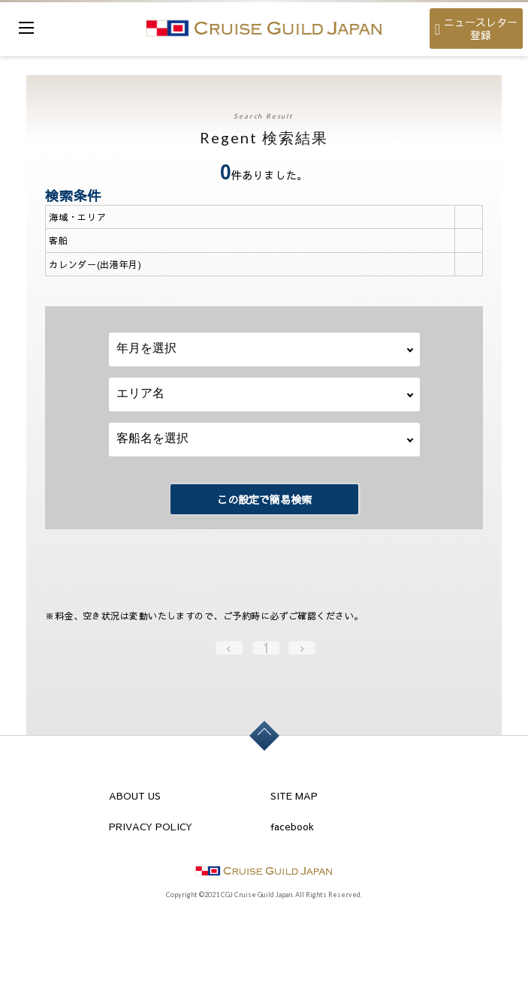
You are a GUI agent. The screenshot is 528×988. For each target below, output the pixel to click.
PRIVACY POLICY (150, 826)
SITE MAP (294, 796)
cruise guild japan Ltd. (263, 28)
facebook (292, 826)
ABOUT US (135, 796)
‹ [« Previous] (229, 648)
